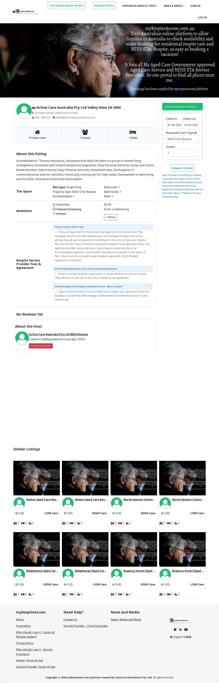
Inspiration (23, 626)
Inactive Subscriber (41, 345)
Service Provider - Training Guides (85, 626)
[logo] (26, 11)
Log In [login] (202, 17)
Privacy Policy (25, 643)
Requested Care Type (180, 133)
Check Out (189, 119)
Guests (170, 147)
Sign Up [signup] (195, 5)
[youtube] (186, 629)
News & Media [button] (173, 5)
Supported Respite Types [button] (139, 5)
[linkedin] (180, 629)
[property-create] (66, 5)
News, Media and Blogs (126, 619)
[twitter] (175, 629)
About (20, 619)
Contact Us (70, 619)
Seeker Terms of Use (29, 660)
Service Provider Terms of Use (35, 667)
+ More (110, 217)
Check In (171, 119)
